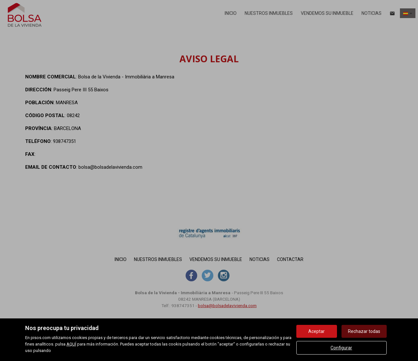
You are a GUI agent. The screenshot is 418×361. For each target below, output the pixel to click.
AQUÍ (71, 344)
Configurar (341, 347)
